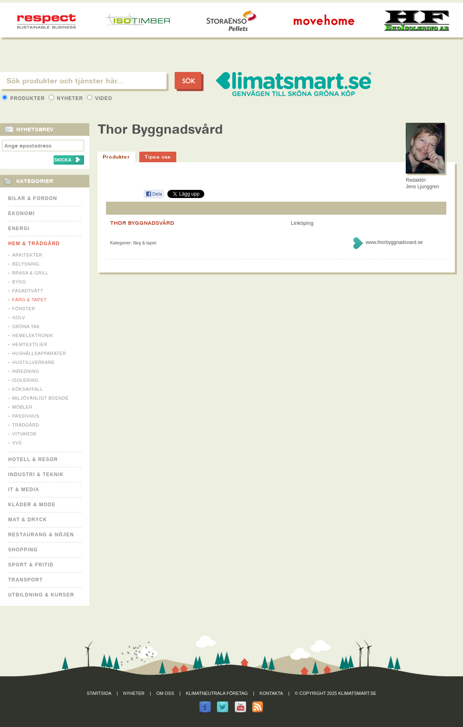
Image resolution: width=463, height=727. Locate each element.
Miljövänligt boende (40, 398)
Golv (18, 317)
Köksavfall (27, 389)
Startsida (99, 693)
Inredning (25, 371)
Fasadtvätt (27, 290)
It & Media (23, 489)
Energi (19, 228)
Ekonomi (21, 213)
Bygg (19, 281)
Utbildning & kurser (41, 595)
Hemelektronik (32, 335)
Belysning (25, 263)
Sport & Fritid (31, 565)
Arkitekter (27, 254)
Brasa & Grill (30, 272)
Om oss (165, 693)
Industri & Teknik (36, 474)
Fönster (23, 308)
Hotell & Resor (33, 459)
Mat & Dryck (27, 519)
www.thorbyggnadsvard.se (394, 242)
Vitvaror (24, 433)
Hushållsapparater (39, 353)
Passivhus (25, 416)
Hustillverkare (33, 362)
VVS (17, 442)
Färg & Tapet (29, 299)
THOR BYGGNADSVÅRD (142, 223)
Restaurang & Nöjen (41, 535)
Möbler (22, 407)
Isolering (25, 380)
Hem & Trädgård (34, 243)
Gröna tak (26, 326)
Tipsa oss (158, 157)
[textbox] (83, 80)
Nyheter (67, 98)
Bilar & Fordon (32, 198)
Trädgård (25, 424)
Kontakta (271, 693)
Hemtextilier (30, 344)
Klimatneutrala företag (217, 693)
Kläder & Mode (32, 504)
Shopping (23, 550)
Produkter (24, 98)
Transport (25, 580)
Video (100, 98)
